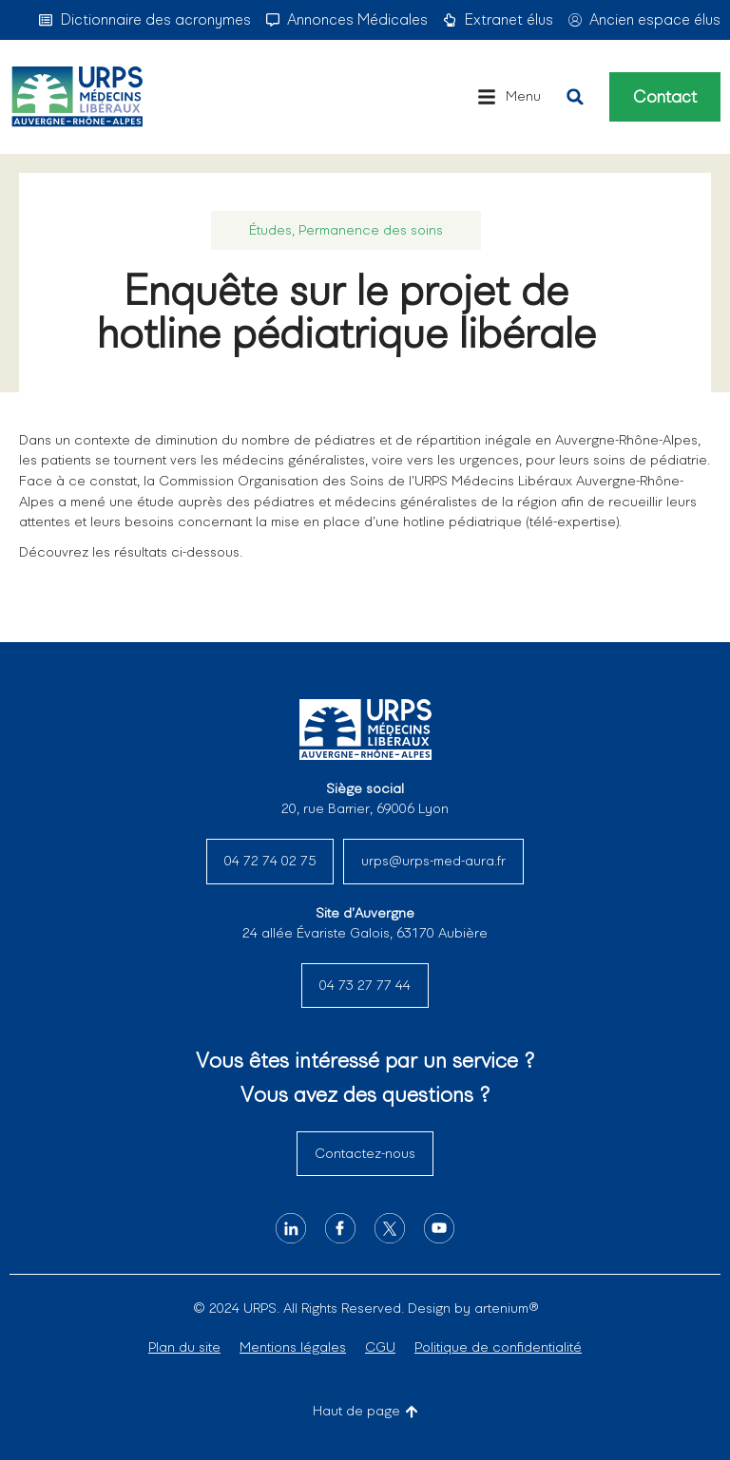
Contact (665, 96)
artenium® (506, 1308)
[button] (509, 97)
